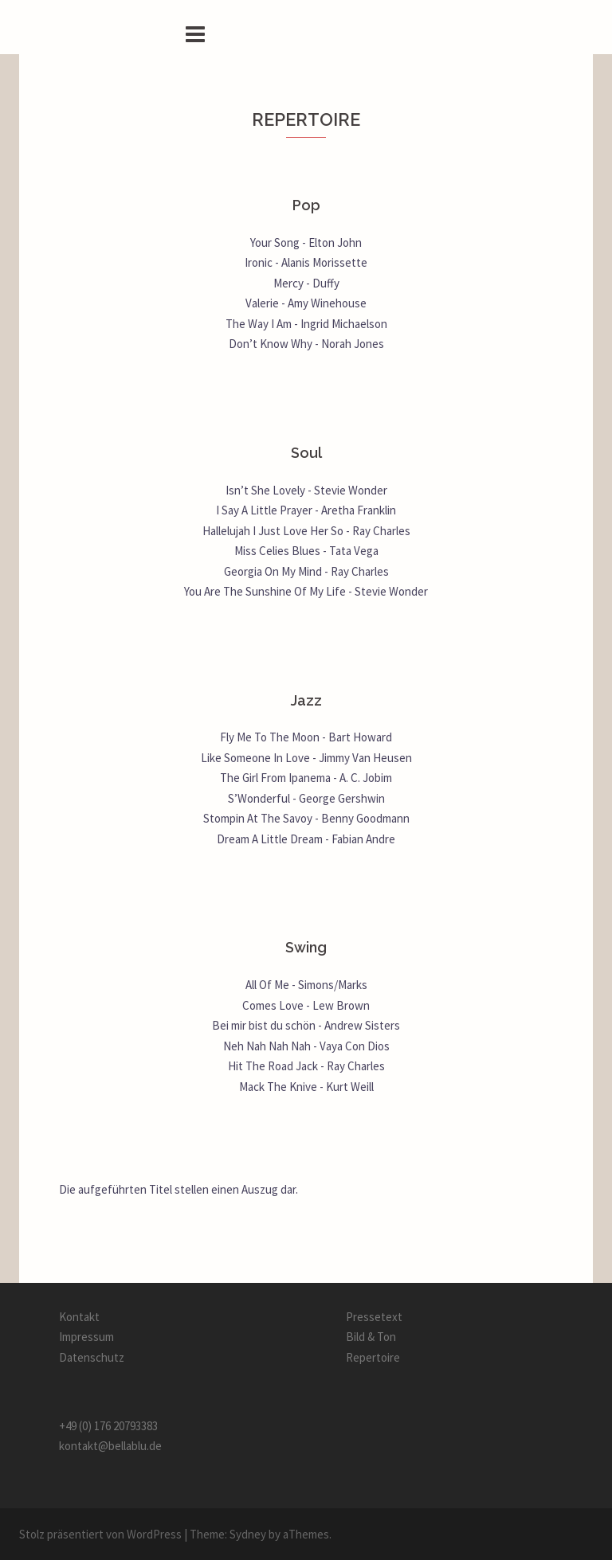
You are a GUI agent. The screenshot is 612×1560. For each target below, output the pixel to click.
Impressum (86, 1336)
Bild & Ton (371, 1336)
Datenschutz (91, 1357)
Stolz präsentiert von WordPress (100, 1534)
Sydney (248, 1534)
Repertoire (373, 1357)
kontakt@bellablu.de (110, 1445)
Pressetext (374, 1316)
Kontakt (79, 1316)
